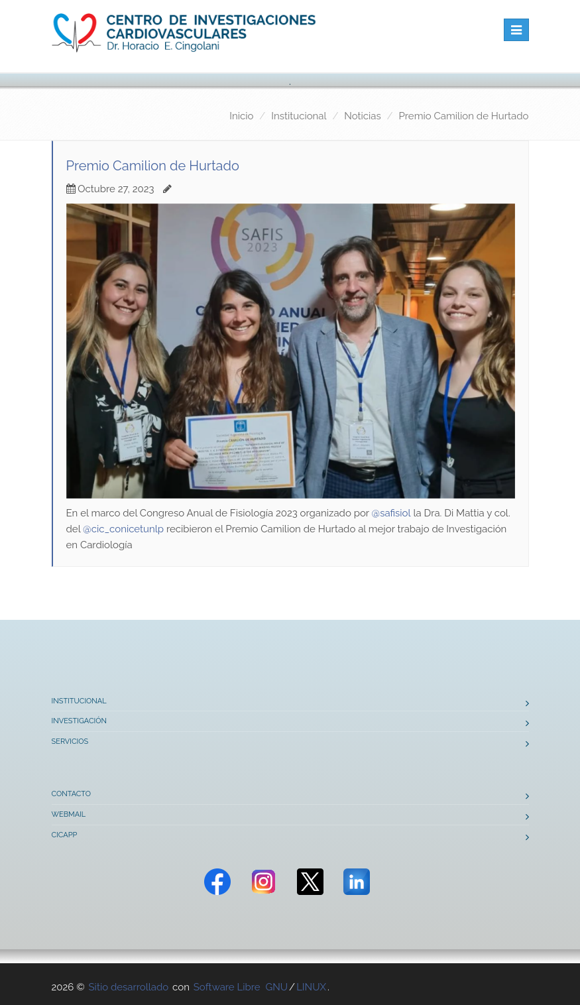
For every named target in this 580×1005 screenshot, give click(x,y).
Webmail (69, 814)
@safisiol (391, 513)
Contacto (71, 794)
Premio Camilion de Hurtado (464, 116)
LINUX (311, 987)
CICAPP (65, 835)
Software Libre (227, 987)
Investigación (79, 721)
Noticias (362, 116)
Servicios (70, 741)
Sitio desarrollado (129, 987)
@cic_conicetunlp (123, 529)
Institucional (298, 116)
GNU (276, 987)
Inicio (241, 116)
